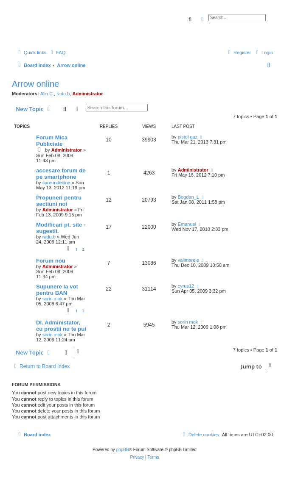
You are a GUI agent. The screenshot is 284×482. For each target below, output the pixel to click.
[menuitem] (56, 52)
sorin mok (52, 298)
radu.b (63, 93)
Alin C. (47, 93)
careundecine (56, 182)
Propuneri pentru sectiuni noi (59, 200)
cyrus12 (186, 285)
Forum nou (50, 261)
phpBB (122, 449)
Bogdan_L (188, 196)
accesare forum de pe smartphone (61, 173)
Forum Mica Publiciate (51, 140)
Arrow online (35, 84)
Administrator (87, 93)
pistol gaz (187, 136)
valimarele (188, 260)
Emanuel (187, 224)
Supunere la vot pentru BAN (57, 289)
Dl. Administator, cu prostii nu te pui (61, 325)
